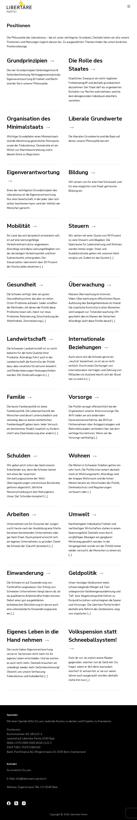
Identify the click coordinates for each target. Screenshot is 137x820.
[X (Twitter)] (16, 803)
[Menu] (128, 6)
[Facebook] (9, 803)
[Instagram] (24, 803)
